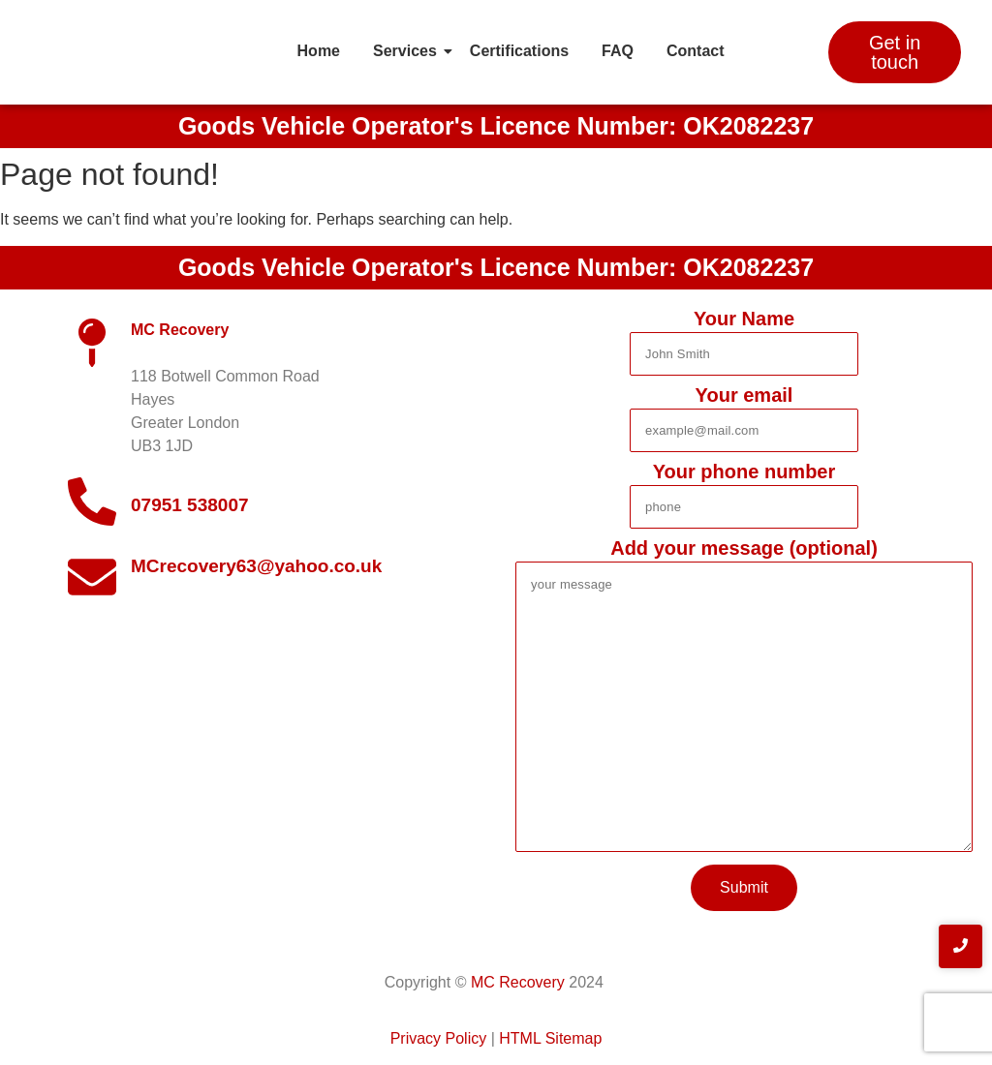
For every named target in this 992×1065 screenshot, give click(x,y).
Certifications (519, 51)
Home (318, 51)
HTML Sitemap (550, 1038)
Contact (695, 51)
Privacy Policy (438, 1038)
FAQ (618, 51)
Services (408, 51)
